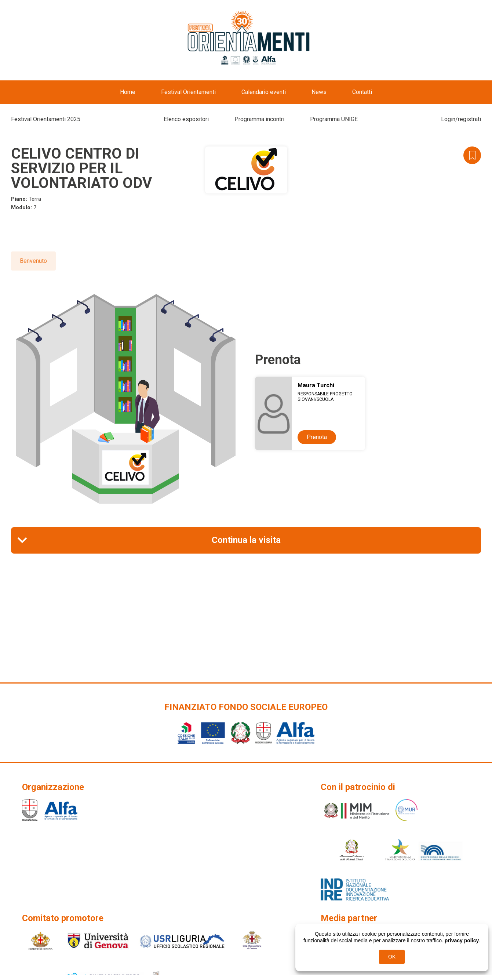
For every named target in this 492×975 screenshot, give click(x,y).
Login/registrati (461, 119)
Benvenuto (33, 260)
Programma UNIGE (334, 119)
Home (127, 91)
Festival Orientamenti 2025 (45, 119)
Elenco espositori (186, 119)
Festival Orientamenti (188, 91)
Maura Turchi (316, 385)
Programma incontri (259, 119)
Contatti (362, 91)
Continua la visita (246, 540)
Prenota (317, 437)
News (319, 91)
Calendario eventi (263, 91)
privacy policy (462, 940)
